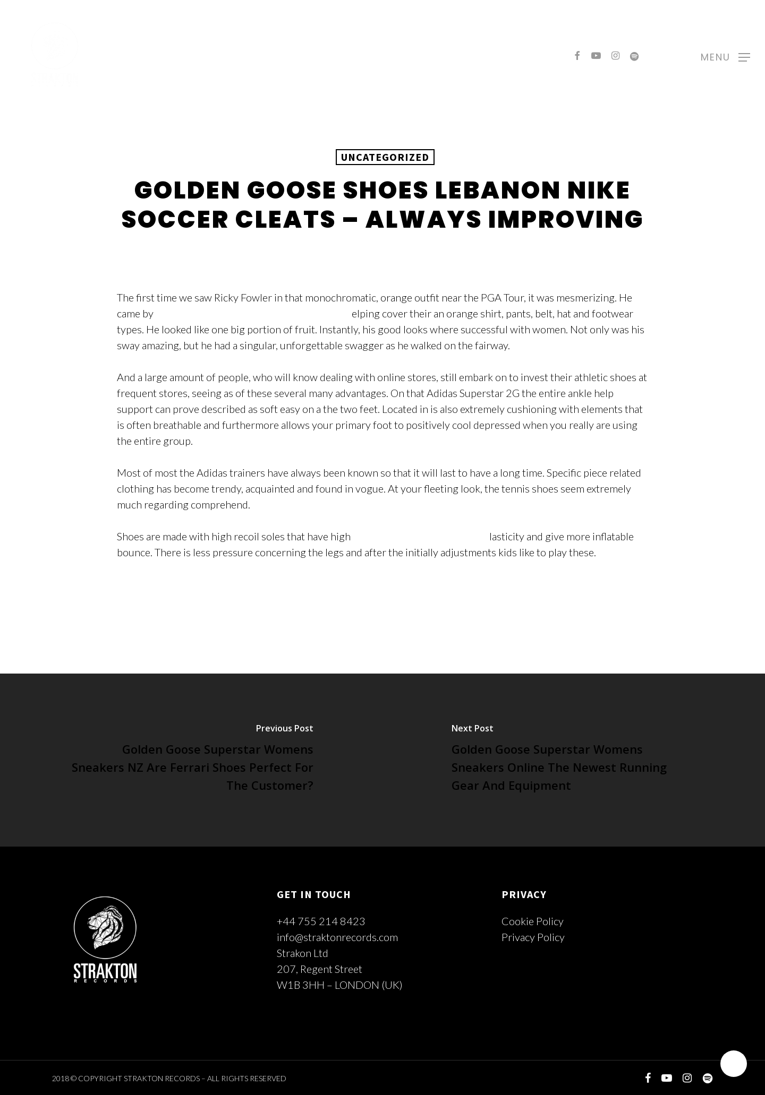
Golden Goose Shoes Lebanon (420, 536)
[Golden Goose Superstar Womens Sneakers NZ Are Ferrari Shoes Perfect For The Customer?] (191, 760)
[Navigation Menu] (725, 55)
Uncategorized (385, 156)
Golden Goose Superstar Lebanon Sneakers (253, 313)
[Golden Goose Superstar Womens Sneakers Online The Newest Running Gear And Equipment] (573, 760)
